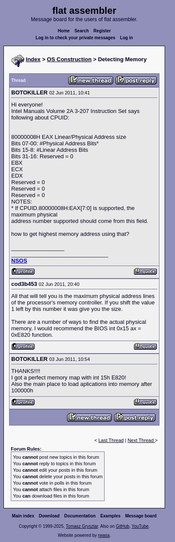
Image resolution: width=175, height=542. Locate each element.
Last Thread (111, 440)
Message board (141, 516)
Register (102, 30)
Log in (126, 37)
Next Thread (141, 440)
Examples (110, 516)
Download (49, 516)
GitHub (122, 526)
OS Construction (69, 59)
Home (64, 30)
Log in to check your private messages (75, 37)
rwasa (104, 535)
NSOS (19, 260)
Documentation (80, 516)
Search (81, 30)
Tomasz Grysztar (82, 526)
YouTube (139, 526)
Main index (23, 516)
